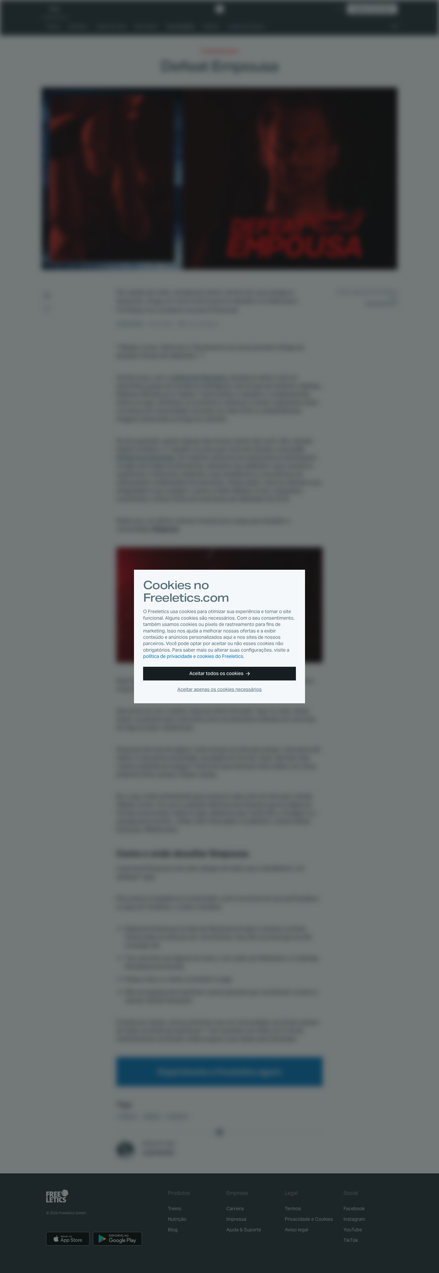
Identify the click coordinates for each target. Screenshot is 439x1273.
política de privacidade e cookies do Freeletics (193, 656)
